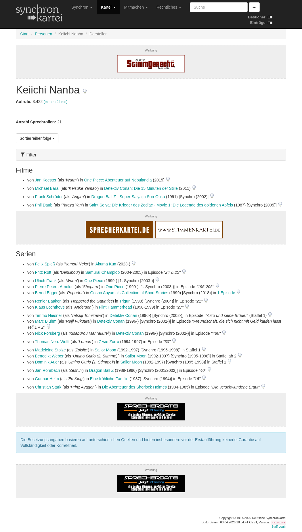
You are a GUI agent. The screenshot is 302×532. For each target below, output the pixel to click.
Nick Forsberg (47, 333)
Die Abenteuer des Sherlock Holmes (134, 387)
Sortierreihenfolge (37, 138)
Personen (43, 34)
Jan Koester (45, 180)
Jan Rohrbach (47, 370)
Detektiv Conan (123, 315)
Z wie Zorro (109, 341)
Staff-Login (279, 526)
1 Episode (226, 292)
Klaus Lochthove (50, 307)
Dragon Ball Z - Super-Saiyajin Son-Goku (128, 196)
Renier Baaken (48, 301)
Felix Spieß (45, 264)
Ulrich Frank (45, 280)
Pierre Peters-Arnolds (54, 286)
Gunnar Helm (47, 378)
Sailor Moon (105, 350)
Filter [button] (28, 154)
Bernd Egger (46, 292)
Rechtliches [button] (168, 7)
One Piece (93, 280)
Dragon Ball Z (101, 370)
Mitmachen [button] (136, 7)
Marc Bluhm (45, 321)
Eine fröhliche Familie (109, 378)
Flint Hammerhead (115, 307)
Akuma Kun (105, 264)
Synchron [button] (81, 7)
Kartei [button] (108, 7)
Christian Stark (48, 387)
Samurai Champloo (102, 272)
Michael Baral (47, 188)
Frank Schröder (48, 196)
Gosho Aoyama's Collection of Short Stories (129, 292)
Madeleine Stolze (50, 350)
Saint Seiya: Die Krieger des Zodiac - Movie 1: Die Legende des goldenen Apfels (161, 205)
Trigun (125, 301)
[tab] (151, 154)
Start (24, 34)
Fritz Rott (43, 272)
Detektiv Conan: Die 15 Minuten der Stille (141, 188)
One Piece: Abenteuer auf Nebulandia (118, 180)
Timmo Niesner (48, 315)
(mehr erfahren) (56, 102)
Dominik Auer (47, 362)
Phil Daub (43, 205)
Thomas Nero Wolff (52, 341)
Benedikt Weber (49, 356)
